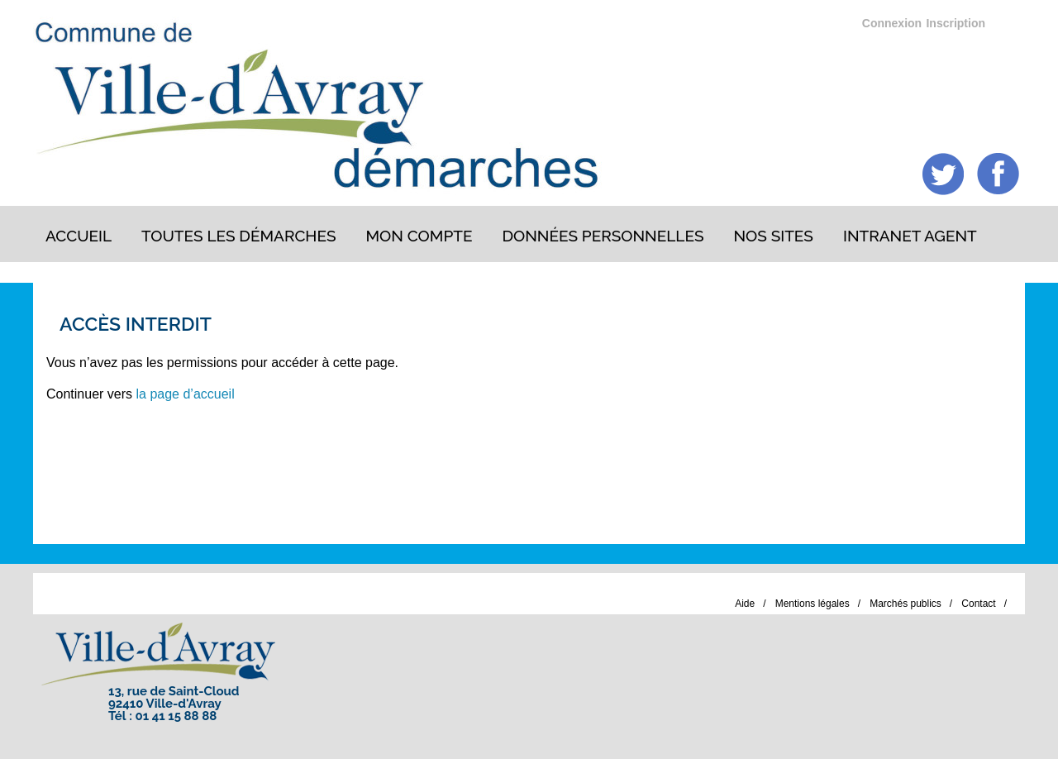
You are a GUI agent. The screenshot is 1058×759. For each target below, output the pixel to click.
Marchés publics (905, 603)
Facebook (998, 174)
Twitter (943, 174)
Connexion (892, 23)
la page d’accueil (185, 394)
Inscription (955, 23)
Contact (978, 603)
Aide (745, 603)
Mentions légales (812, 603)
